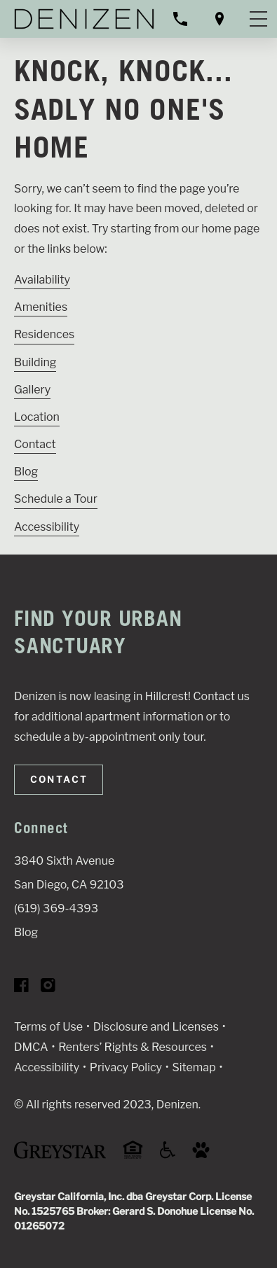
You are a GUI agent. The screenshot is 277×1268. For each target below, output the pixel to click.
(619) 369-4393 (56, 908)
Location (37, 417)
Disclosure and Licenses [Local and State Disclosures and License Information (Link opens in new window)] (156, 1026)
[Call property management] (180, 18)
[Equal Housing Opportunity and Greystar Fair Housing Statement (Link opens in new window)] (133, 1156)
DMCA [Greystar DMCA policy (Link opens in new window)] (31, 1047)
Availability (42, 279)
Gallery (32, 389)
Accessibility (46, 527)
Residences (44, 334)
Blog (26, 471)
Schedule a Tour (55, 499)
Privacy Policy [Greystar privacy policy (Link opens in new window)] (126, 1067)
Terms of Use (48, 1026)
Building (35, 362)
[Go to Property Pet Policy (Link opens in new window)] (201, 1155)
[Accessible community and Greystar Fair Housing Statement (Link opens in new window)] (167, 1155)
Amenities (40, 307)
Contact (35, 444)
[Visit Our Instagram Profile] (48, 988)
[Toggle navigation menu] (258, 19)
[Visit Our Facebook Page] (21, 988)
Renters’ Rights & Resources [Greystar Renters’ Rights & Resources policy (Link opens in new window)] (132, 1047)
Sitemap (194, 1067)
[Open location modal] (219, 18)
